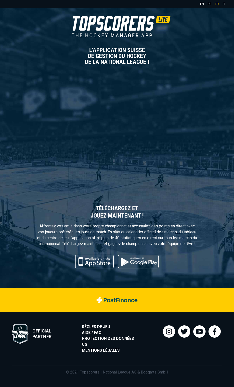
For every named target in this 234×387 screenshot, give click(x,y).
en (202, 4)
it (224, 4)
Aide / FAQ (92, 332)
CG (84, 344)
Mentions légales (101, 350)
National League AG (119, 372)
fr (217, 4)
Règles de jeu (96, 326)
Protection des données (108, 338)
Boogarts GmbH (154, 372)
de (209, 4)
